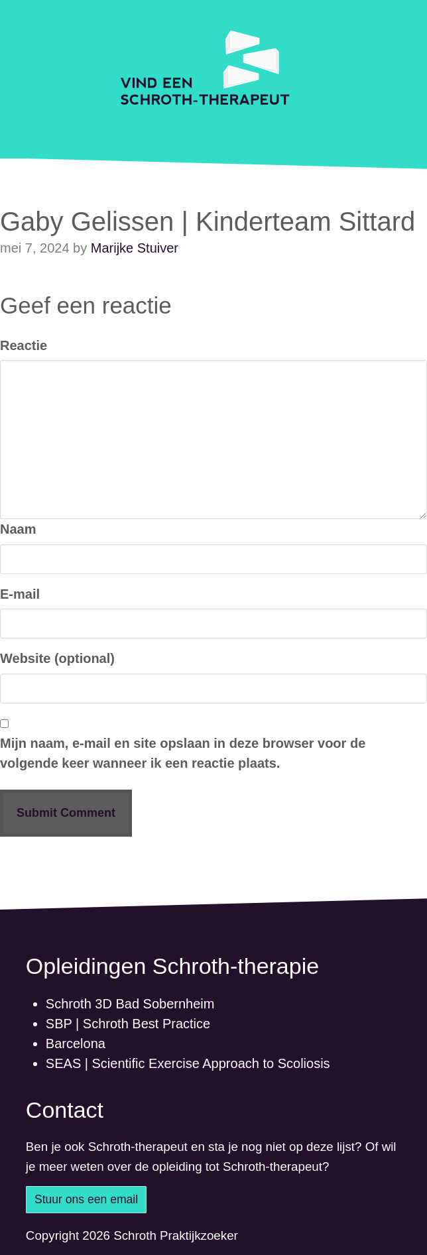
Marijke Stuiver (134, 248)
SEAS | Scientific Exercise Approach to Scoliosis (188, 1063)
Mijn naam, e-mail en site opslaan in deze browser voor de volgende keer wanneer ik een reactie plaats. (182, 753)
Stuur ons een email (86, 1199)
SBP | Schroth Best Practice (128, 1023)
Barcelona (75, 1043)
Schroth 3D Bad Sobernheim (130, 1003)
